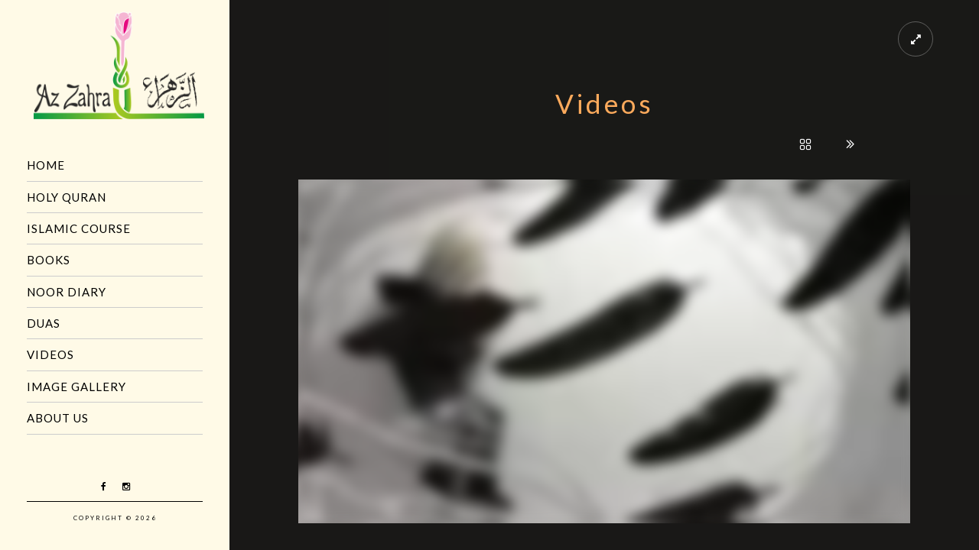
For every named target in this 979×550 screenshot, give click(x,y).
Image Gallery (76, 386)
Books (48, 260)
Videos (50, 354)
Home (46, 165)
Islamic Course (79, 228)
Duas (43, 323)
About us (58, 418)
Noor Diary (66, 292)
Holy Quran (66, 197)
